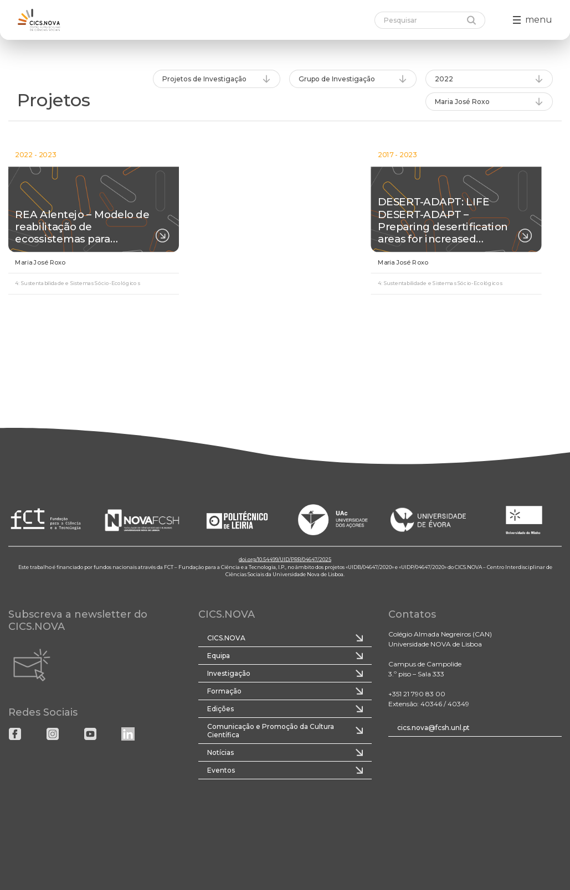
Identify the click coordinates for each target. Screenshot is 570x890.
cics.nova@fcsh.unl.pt (433, 727)
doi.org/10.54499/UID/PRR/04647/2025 (285, 559)
